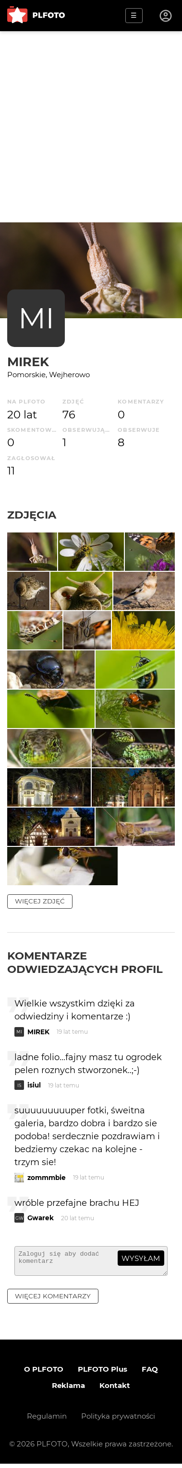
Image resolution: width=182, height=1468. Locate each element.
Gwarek (40, 1218)
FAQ (150, 1373)
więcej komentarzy (53, 1300)
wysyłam (140, 1258)
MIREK (28, 361)
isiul (34, 1085)
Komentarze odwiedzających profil (85, 962)
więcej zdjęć (40, 901)
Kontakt (114, 1389)
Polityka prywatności (118, 1420)
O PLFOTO (43, 1373)
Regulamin (47, 1420)
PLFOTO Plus (102, 1373)
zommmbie (46, 1177)
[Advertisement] (91, 127)
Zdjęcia (31, 514)
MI (36, 318)
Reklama (68, 1389)
